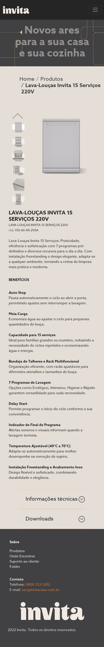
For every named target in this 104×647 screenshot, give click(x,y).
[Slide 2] (18, 141)
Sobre (14, 542)
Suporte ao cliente (24, 561)
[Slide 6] (18, 199)
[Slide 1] (18, 127)
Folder (15, 566)
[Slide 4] (18, 170)
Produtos (51, 79)
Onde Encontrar (22, 556)
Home (27, 79)
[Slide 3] (18, 156)
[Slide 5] (18, 184)
